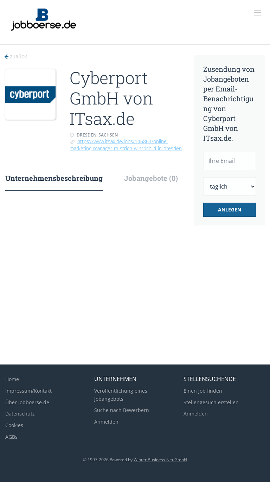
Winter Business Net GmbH (160, 460)
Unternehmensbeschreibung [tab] (54, 178)
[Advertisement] (135, 303)
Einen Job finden (203, 390)
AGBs (11, 436)
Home (12, 379)
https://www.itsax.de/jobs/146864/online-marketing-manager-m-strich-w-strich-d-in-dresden (126, 145)
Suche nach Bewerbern (121, 410)
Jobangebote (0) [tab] (151, 178)
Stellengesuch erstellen (211, 402)
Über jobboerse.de (27, 402)
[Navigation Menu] (257, 12)
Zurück (18, 57)
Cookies (14, 425)
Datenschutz (20, 413)
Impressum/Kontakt (28, 390)
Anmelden (106, 421)
